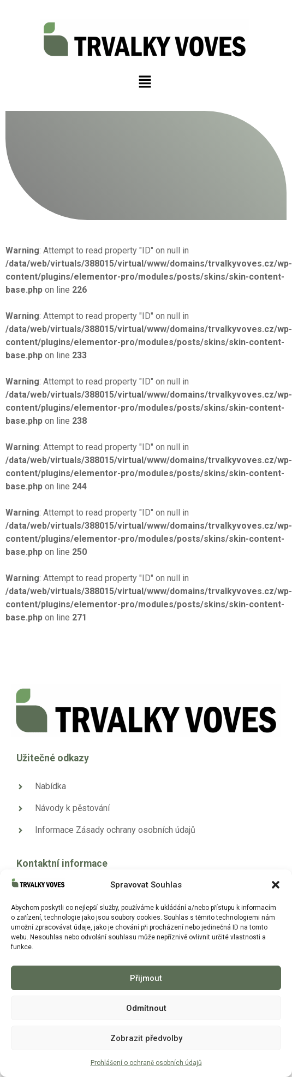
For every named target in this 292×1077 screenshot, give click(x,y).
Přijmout (146, 978)
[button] (275, 884)
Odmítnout (146, 1008)
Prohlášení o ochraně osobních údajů (146, 1063)
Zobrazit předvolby (146, 1038)
